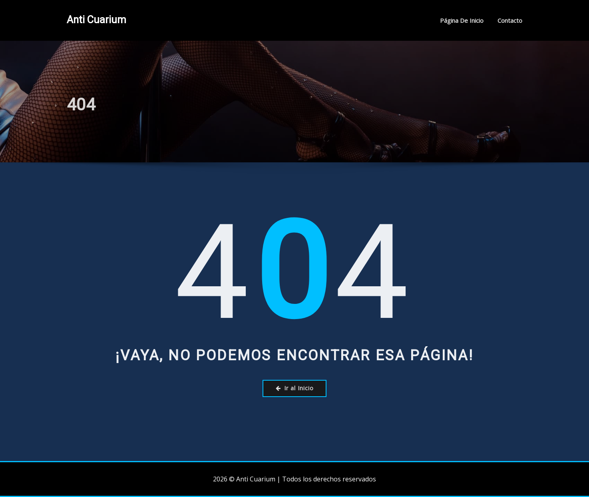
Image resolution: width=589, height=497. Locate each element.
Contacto (509, 20)
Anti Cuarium (96, 20)
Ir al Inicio (295, 388)
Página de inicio (462, 20)
